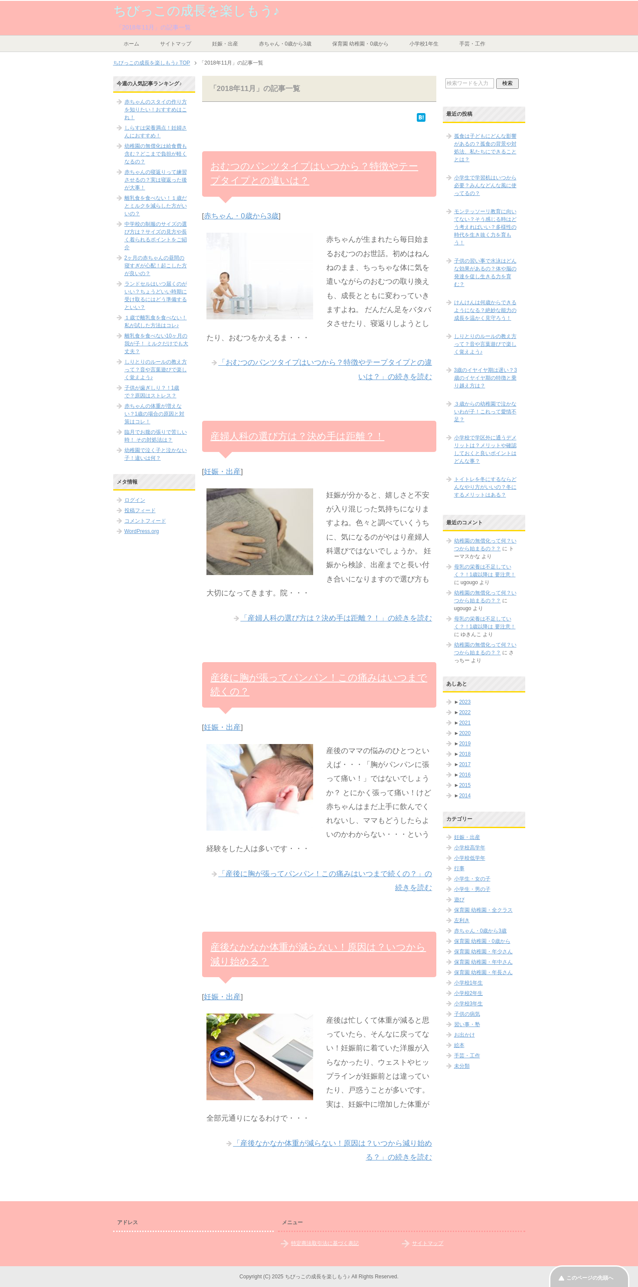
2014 (465, 796)
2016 (465, 775)
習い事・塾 (467, 1024)
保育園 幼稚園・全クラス (483, 910)
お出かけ (464, 1035)
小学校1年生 (423, 44)
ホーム (131, 44)
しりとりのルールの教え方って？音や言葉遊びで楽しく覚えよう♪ (155, 369)
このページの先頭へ (589, 1278)
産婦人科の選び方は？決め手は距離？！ (297, 436)
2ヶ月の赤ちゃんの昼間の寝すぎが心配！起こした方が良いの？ (155, 265)
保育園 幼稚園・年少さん (483, 952)
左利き (462, 920)
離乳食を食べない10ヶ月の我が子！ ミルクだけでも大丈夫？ (156, 343)
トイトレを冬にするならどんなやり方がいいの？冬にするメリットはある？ (485, 487)
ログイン (134, 500)
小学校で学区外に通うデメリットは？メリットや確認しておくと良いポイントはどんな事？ (485, 449)
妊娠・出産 (225, 44)
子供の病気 (467, 1014)
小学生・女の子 (472, 879)
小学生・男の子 (472, 889)
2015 (465, 785)
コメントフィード (145, 521)
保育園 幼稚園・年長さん (483, 972)
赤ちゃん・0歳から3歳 (285, 44)
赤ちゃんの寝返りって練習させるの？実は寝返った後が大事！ (155, 180)
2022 (465, 712)
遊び (459, 900)
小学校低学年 (469, 858)
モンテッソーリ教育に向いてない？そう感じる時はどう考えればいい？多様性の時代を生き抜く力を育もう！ (485, 227)
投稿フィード (140, 510)
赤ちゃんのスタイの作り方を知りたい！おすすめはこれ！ (155, 109)
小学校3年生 (468, 1004)
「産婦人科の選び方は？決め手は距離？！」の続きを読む (336, 618)
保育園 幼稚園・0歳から (360, 44)
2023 (465, 702)
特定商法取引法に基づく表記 (325, 1243)
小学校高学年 (469, 848)
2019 (465, 744)
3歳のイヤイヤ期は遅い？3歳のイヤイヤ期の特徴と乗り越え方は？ (485, 378)
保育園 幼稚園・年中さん (483, 962)
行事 (459, 868)
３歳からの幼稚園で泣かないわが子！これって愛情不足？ (485, 411)
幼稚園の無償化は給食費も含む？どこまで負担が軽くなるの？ (155, 154)
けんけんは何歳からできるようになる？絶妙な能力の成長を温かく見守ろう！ (485, 310)
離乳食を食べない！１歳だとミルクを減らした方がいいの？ (155, 206)
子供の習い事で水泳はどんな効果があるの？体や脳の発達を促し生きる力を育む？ (485, 272)
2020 (465, 733)
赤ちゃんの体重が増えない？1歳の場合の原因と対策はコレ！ (154, 414)
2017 (465, 764)
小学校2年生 (468, 993)
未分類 (462, 1066)
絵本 (459, 1045)
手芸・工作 (472, 44)
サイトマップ (175, 44)
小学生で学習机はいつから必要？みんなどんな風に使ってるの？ (485, 185)
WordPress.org (141, 531)
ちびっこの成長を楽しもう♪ (196, 10)
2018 (465, 754)
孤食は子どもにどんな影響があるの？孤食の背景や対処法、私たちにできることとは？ (485, 147)
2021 (465, 723)
